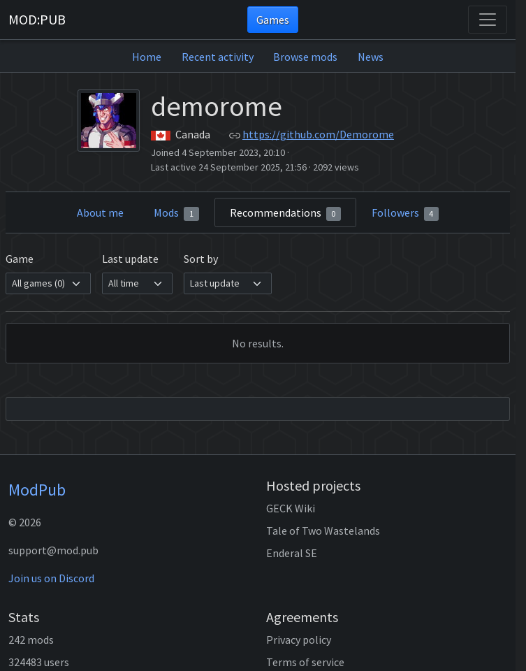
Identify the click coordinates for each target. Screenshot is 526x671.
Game (20, 259)
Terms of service (305, 662)
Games (272, 20)
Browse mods (305, 57)
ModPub (37, 489)
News (370, 57)
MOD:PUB (37, 19)
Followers (405, 213)
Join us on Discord (51, 578)
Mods (176, 213)
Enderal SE (291, 553)
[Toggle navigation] (487, 20)
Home (146, 57)
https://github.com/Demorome (318, 134)
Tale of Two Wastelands (323, 530)
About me (100, 212)
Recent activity (218, 57)
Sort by (201, 259)
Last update (130, 259)
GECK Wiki (290, 508)
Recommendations (286, 213)
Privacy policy (298, 640)
